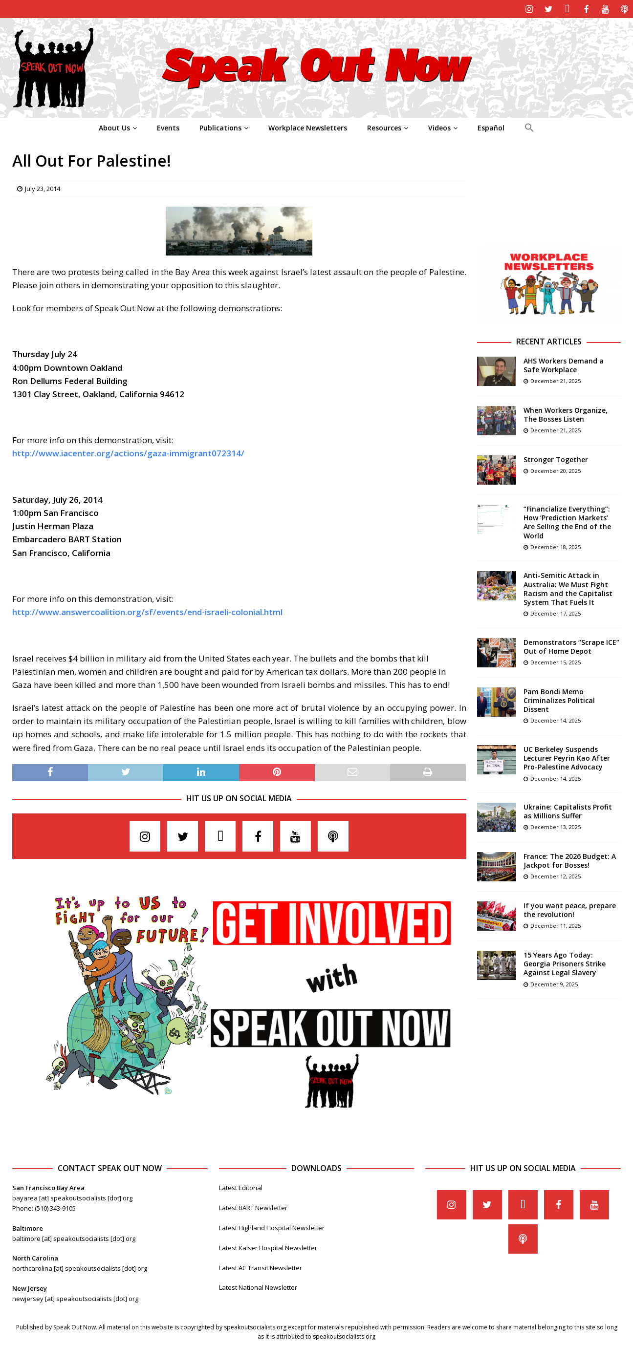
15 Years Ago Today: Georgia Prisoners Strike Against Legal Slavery (565, 962)
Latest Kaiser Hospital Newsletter (268, 1246)
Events (168, 126)
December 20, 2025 (555, 469)
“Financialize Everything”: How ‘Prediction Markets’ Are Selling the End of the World (567, 521)
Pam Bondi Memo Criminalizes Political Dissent (559, 699)
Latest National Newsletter (258, 1286)
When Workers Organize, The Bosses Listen (566, 414)
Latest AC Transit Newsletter (260, 1266)
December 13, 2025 (555, 826)
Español (491, 126)
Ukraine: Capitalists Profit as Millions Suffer (568, 810)
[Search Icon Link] (529, 127)
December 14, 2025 (555, 719)
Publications (220, 126)
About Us (114, 126)
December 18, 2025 (555, 546)
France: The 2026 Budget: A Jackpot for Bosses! (570, 860)
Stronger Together (556, 458)
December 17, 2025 (555, 612)
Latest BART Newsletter (253, 1206)
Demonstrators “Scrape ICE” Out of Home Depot (571, 646)
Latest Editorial (240, 1186)
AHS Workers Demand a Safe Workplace (564, 364)
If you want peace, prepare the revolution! (570, 909)
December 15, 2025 (555, 661)
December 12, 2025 (555, 875)
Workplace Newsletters (307, 126)
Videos (439, 126)
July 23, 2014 (42, 187)
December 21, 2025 (555, 380)
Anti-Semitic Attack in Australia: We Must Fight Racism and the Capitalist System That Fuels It (568, 588)
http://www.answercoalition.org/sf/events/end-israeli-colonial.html (147, 611)
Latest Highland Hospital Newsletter (272, 1226)
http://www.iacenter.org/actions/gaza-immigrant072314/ (128, 452)
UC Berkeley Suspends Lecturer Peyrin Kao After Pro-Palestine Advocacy (567, 757)
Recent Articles (549, 340)
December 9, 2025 (554, 983)
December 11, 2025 (555, 924)
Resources (384, 126)
